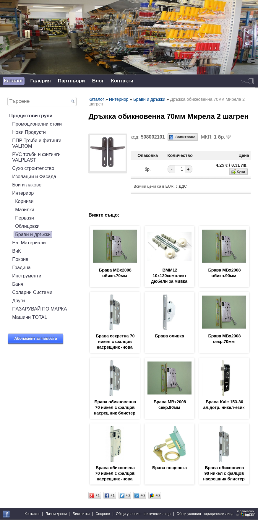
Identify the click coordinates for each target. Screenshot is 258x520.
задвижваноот (246, 512)
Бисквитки (81, 514)
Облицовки (27, 226)
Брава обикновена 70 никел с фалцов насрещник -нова (115, 473)
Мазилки (24, 209)
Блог (98, 81)
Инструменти (26, 275)
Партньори (71, 81)
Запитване (185, 137)
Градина (21, 267)
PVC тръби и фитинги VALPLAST (36, 157)
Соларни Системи (32, 292)
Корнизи (24, 201)
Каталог (13, 81)
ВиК (16, 251)
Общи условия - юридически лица (204, 514)
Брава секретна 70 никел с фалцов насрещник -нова (115, 342)
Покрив (20, 259)
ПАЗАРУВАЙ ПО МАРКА (39, 308)
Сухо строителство (33, 168)
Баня (17, 284)
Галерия (40, 81)
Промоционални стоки (37, 123)
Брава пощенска (169, 467)
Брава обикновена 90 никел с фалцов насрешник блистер (224, 473)
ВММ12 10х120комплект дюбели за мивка (169, 276)
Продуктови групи (31, 115)
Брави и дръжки (33, 234)
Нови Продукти (29, 132)
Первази (24, 217)
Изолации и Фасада (34, 176)
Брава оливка (169, 336)
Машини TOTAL (29, 317)
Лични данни (56, 514)
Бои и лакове (26, 184)
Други (18, 300)
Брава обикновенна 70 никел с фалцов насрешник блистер (115, 407)
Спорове (102, 514)
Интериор (23, 193)
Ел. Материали (29, 242)
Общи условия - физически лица (143, 514)
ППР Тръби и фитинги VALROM (36, 143)
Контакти (122, 81)
